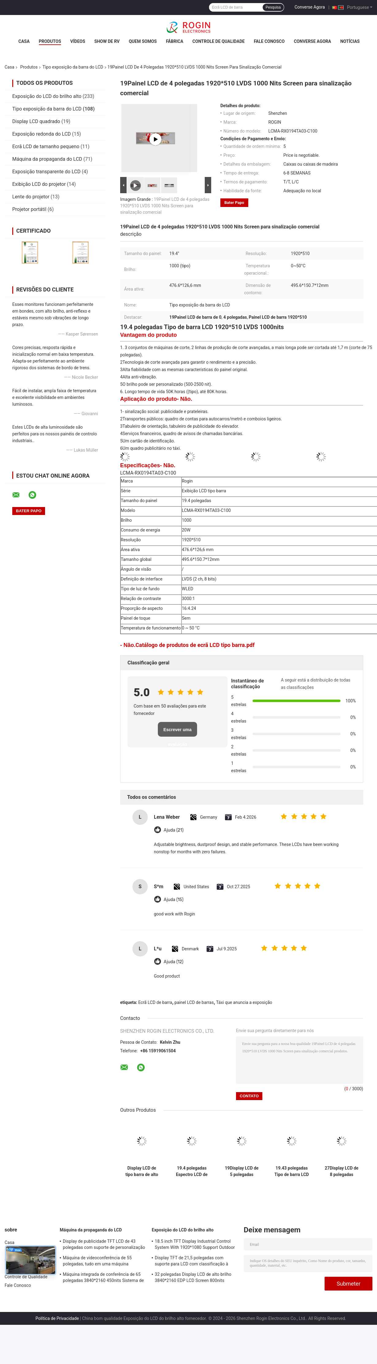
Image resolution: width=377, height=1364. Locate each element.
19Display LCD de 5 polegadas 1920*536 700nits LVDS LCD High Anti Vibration (241, 1171)
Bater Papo (234, 202)
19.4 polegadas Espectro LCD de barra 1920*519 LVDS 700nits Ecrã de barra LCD (191, 1171)
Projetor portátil (29, 209)
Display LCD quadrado (36, 121)
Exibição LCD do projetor (39, 184)
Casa (24, 41)
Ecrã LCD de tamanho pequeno (45, 146)
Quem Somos (143, 41)
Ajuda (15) (174, 899)
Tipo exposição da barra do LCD (73, 67)
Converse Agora (310, 7)
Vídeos (77, 41)
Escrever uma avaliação (177, 732)
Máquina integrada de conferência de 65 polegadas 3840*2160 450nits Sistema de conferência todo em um (103, 1278)
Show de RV (107, 41)
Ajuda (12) (173, 961)
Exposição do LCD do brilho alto (47, 96)
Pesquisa (273, 7)
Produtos (50, 41)
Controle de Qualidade (218, 41)
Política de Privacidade (57, 1318)
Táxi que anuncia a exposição (244, 1002)
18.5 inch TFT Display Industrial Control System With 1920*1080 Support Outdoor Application (195, 1245)
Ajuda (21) (174, 830)
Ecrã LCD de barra (155, 1002)
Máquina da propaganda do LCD (47, 159)
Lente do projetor (30, 197)
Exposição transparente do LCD (46, 172)
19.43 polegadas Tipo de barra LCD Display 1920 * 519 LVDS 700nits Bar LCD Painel (291, 1171)
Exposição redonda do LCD (41, 134)
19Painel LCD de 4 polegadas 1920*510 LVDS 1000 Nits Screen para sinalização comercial (164, 206)
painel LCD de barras (194, 1002)
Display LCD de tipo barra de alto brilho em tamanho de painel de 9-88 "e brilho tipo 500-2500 (142, 1171)
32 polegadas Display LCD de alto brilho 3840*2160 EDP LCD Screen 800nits (193, 1277)
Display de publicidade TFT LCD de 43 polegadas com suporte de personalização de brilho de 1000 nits (104, 1245)
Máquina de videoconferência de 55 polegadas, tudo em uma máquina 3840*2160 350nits (97, 1261)
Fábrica (174, 41)
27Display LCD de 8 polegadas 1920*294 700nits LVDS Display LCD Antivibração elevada (341, 1171)
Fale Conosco (269, 41)
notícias (350, 41)
